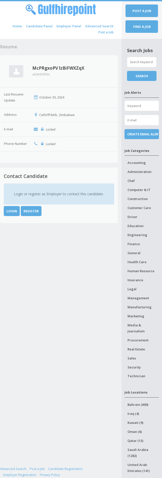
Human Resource (141, 271)
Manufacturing (140, 307)
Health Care (137, 262)
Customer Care (139, 208)
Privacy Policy (50, 474)
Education (136, 226)
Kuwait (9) (135, 422)
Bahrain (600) (138, 404)
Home (17, 26)
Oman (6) (135, 431)
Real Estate (136, 349)
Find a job (142, 26)
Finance (134, 244)
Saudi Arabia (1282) (138, 452)
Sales (132, 358)
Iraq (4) (133, 413)
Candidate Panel (39, 26)
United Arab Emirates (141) (139, 467)
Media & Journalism (136, 328)
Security (134, 367)
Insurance (135, 280)
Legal (132, 289)
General (134, 253)
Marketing (136, 316)
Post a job (141, 11)
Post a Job (106, 32)
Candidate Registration (65, 468)
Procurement (138, 340)
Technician (136, 376)
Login (11, 211)
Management (138, 298)
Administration (140, 171)
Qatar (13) (135, 440)
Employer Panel (68, 26)
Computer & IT (139, 189)
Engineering (137, 235)
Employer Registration (19, 474)
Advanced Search (99, 26)
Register (31, 211)
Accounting (137, 162)
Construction (138, 199)
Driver (133, 217)
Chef (131, 180)
